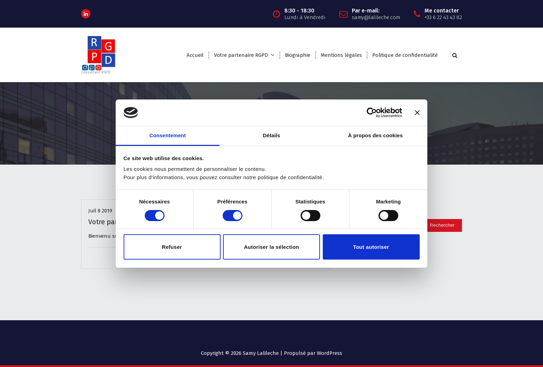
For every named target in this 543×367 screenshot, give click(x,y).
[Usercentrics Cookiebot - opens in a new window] (371, 112)
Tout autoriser (371, 247)
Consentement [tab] (167, 135)
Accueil (195, 55)
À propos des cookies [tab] (375, 135)
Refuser (172, 247)
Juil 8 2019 (100, 211)
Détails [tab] (271, 135)
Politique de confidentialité (405, 55)
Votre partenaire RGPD (241, 55)
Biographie (297, 55)
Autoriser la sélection (271, 247)
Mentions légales (341, 55)
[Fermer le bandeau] (417, 112)
